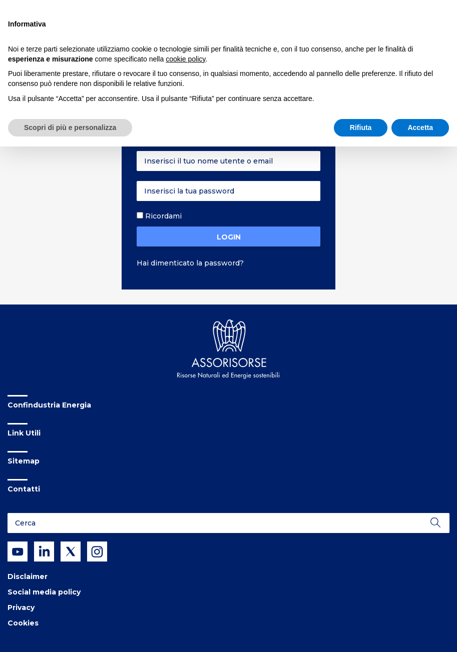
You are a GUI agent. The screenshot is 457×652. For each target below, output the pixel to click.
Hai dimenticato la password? (190, 263)
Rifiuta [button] (361, 128)
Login (229, 237)
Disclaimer (28, 576)
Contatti (24, 489)
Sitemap (24, 461)
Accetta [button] (420, 128)
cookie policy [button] (185, 59)
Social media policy (44, 592)
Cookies (23, 623)
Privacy (21, 607)
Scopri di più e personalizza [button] (70, 128)
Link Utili (24, 433)
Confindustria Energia (49, 405)
